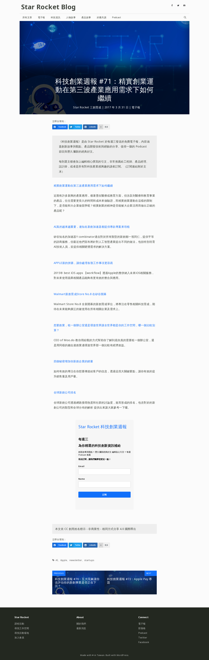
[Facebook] (172, 5)
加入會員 (19, 637)
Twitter (142, 637)
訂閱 (104, 494)
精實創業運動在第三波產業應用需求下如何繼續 (83, 185)
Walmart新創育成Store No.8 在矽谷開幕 (80, 294)
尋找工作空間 (22, 628)
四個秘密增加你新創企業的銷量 (73, 361)
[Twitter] (178, 5)
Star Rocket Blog (48, 6)
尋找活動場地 (22, 633)
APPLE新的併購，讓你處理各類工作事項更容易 (83, 263)
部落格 (142, 628)
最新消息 (81, 628)
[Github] (184, 5)
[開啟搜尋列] (185, 17)
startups (89, 560)
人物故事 (71, 17)
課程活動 (19, 623)
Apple (63, 560)
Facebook (143, 642)
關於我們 (81, 623)
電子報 (41, 17)
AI (57, 560)
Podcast (116, 17)
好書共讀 (101, 17)
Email (81, 466)
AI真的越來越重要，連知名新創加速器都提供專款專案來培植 (92, 227)
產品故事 (86, 17)
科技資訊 (55, 17)
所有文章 (27, 17)
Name (81, 478)
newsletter (75, 560)
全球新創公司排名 (65, 392)
